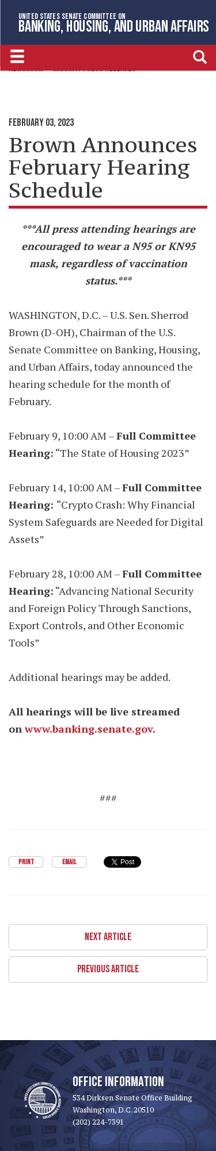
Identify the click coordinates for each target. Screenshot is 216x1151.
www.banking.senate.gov (89, 729)
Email (69, 862)
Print (26, 862)
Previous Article (108, 969)
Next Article (108, 937)
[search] (200, 56)
